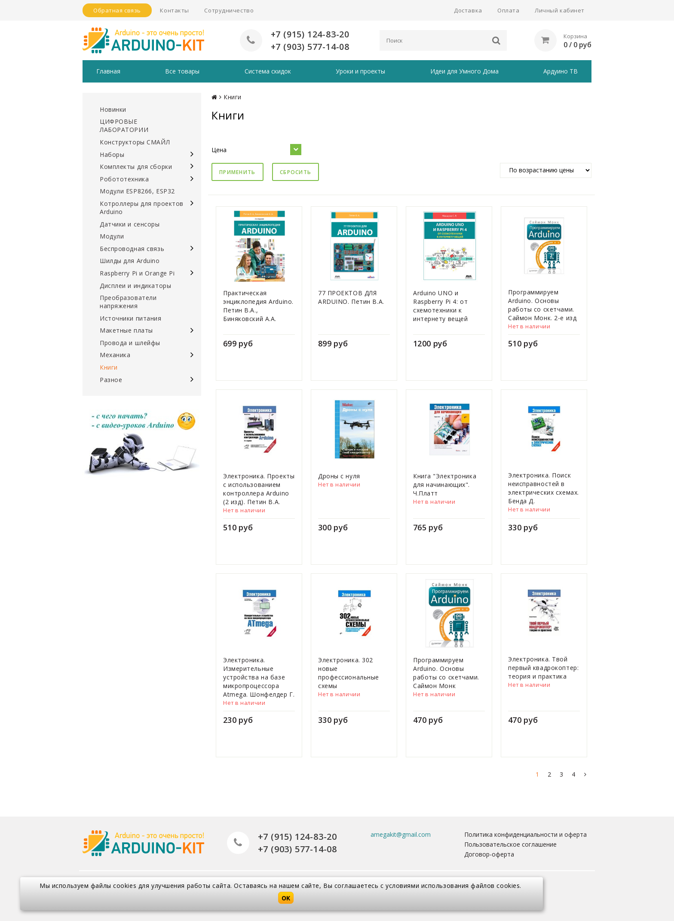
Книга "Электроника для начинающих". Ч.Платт (444, 484)
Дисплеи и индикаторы (135, 286)
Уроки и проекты (360, 71)
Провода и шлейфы (130, 343)
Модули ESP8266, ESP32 (137, 191)
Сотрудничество (229, 10)
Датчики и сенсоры (130, 224)
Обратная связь (117, 10)
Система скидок (268, 71)
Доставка (468, 10)
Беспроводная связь (132, 249)
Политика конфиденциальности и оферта (525, 834)
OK (286, 898)
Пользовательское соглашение (510, 844)
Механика (115, 355)
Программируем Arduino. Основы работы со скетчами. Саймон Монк (446, 673)
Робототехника (124, 179)
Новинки (113, 109)
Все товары (182, 71)
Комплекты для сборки (136, 166)
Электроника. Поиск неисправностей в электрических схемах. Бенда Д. (543, 488)
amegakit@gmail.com (401, 834)
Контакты (174, 10)
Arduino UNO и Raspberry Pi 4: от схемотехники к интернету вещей (440, 306)
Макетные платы (126, 330)
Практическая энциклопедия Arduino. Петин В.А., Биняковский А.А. (258, 306)
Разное (111, 380)
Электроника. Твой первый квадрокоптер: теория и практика (543, 667)
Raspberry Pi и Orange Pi (137, 273)
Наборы (112, 154)
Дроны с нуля (339, 476)
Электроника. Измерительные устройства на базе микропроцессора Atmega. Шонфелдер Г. (258, 677)
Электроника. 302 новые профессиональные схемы (348, 673)
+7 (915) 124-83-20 (309, 34)
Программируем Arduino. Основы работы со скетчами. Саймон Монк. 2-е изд (542, 305)
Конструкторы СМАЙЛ (135, 142)
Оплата (508, 10)
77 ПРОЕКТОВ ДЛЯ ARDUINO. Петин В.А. (351, 297)
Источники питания (131, 318)
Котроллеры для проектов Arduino (142, 207)
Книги (109, 367)
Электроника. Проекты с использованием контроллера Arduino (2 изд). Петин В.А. (258, 489)
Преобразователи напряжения (128, 302)
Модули (112, 236)
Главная (108, 71)
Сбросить (295, 172)
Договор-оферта (489, 854)
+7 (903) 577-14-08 (309, 46)
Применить (237, 172)
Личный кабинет (560, 10)
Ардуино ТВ (560, 71)
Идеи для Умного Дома (464, 71)
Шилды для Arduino (130, 261)
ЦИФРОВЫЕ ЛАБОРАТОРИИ (124, 125)
